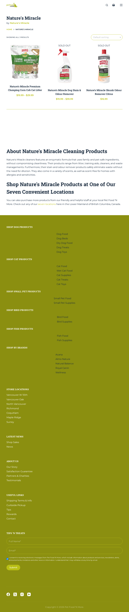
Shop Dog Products (19, 226)
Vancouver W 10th (17, 394)
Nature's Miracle (19, 23)
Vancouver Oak (15, 398)
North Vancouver (16, 403)
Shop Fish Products (19, 327)
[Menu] (121, 5)
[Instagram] (22, 594)
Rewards (11, 513)
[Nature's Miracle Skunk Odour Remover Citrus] (104, 66)
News (9, 445)
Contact (11, 517)
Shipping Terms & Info (19, 499)
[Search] (107, 5)
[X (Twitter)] (15, 594)
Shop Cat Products (19, 258)
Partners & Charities (17, 475)
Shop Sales (12, 441)
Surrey (10, 421)
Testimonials (13, 479)
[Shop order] (107, 37)
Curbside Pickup (16, 504)
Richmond (12, 407)
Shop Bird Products (19, 309)
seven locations (47, 204)
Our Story (11, 466)
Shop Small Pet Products (23, 290)
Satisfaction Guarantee (19, 470)
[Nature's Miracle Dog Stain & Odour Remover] (64, 66)
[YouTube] (29, 594)
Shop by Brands (16, 346)
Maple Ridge (13, 416)
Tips (8, 508)
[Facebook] (8, 594)
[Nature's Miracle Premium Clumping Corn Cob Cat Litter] (25, 62)
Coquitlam (12, 412)
